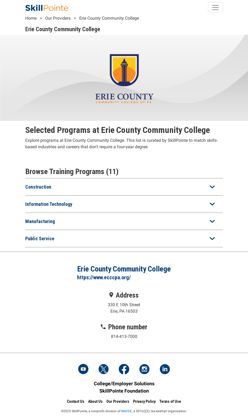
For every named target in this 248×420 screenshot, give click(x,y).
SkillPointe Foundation (124, 391)
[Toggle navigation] (215, 7)
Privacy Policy (144, 401)
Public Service (39, 238)
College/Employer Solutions (124, 383)
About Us (95, 401)
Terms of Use (170, 401)
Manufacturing (40, 221)
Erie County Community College (109, 18)
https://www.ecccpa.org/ (104, 277)
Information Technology (48, 204)
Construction (38, 187)
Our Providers (58, 18)
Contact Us (75, 401)
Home (31, 18)
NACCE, (126, 411)
